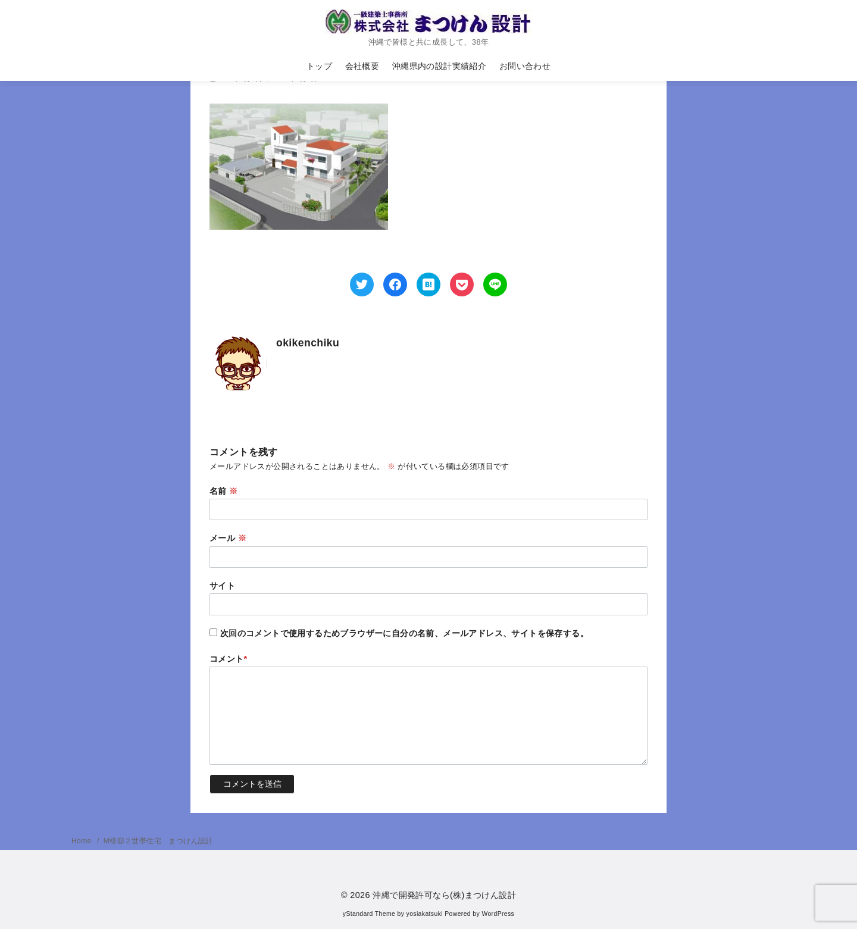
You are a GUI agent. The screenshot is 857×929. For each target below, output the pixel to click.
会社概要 (362, 66)
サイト (222, 585)
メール (227, 538)
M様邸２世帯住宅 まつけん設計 (158, 841)
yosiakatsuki (424, 914)
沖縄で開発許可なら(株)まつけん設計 (444, 895)
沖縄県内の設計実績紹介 (439, 66)
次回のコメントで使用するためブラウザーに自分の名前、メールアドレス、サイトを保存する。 (404, 633)
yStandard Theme (369, 914)
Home (82, 841)
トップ (319, 66)
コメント (228, 659)
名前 (223, 491)
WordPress (497, 914)
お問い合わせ (525, 66)
